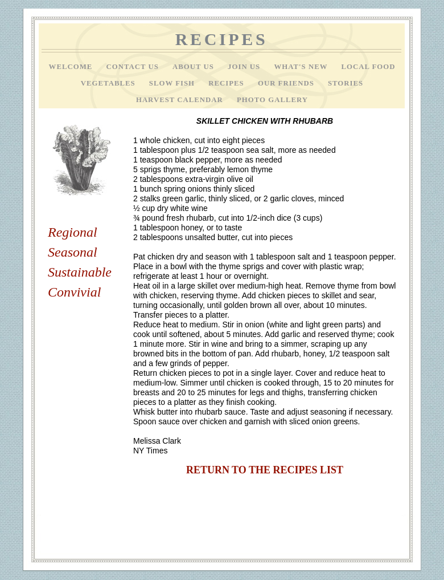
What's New (302, 67)
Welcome (72, 67)
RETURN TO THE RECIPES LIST (264, 470)
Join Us (245, 67)
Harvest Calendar (180, 100)
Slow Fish (173, 83)
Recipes (227, 83)
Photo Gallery (272, 100)
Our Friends (287, 83)
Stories (345, 83)
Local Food (368, 67)
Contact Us (133, 67)
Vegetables (109, 83)
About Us (194, 67)
